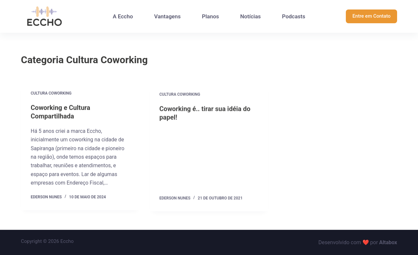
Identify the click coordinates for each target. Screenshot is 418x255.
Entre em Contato (371, 16)
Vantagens (167, 16)
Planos (210, 16)
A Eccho (123, 16)
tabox (390, 242)
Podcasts (293, 16)
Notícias (250, 16)
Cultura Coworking (51, 93)
